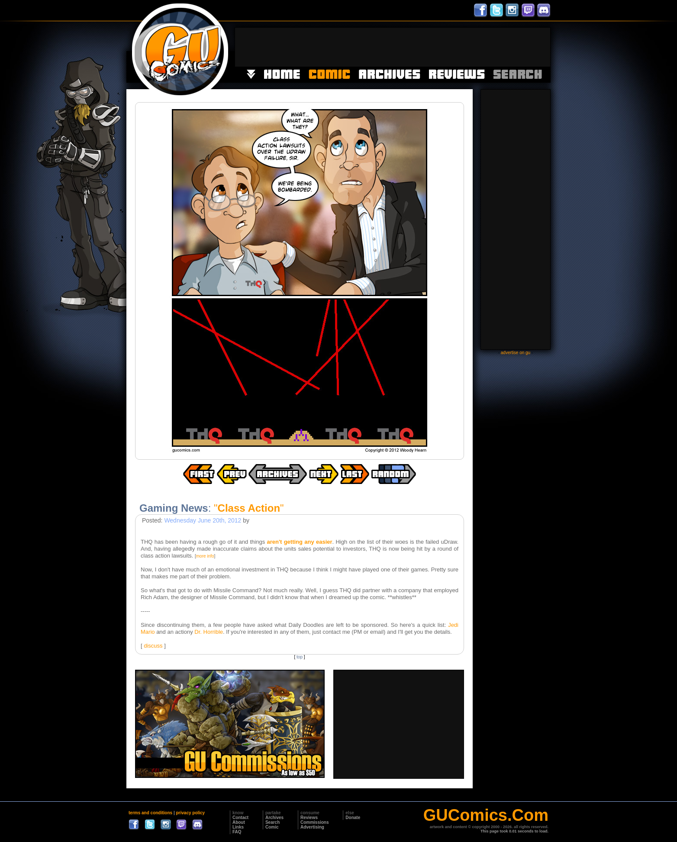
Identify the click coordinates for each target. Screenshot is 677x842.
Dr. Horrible (208, 632)
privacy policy (190, 812)
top (300, 657)
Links (238, 827)
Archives (274, 817)
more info (205, 556)
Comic (272, 827)
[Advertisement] (392, 47)
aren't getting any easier (299, 542)
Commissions (314, 822)
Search (272, 822)
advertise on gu (515, 352)
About (238, 822)
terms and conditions (150, 812)
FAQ (237, 831)
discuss (153, 645)
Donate (352, 817)
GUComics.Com (485, 815)
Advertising (312, 827)
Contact (240, 817)
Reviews (309, 817)
